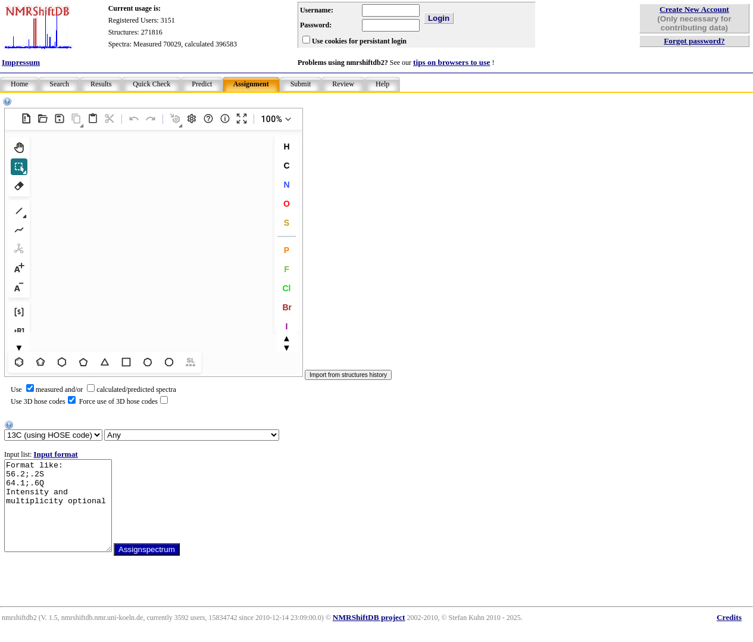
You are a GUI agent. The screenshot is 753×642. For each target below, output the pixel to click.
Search (59, 84)
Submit (300, 84)
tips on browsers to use (451, 62)
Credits (729, 635)
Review (343, 84)
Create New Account (694, 9)
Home (19, 84)
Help (382, 84)
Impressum (21, 62)
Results (100, 84)
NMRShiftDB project (369, 635)
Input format (55, 454)
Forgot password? (694, 40)
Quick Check (151, 84)
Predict (202, 84)
